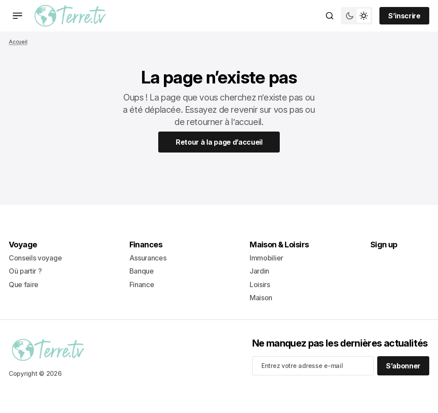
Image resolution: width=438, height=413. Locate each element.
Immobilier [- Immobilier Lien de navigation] (266, 257)
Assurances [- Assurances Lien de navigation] (148, 257)
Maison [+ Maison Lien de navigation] (261, 297)
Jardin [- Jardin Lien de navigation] (259, 271)
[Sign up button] (404, 15)
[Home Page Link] (219, 142)
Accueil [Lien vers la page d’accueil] (18, 41)
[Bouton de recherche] (329, 15)
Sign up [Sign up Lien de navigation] (383, 244)
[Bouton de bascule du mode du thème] (356, 15)
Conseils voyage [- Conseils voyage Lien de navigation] (35, 257)
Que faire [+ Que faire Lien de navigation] (23, 284)
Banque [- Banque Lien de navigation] (141, 271)
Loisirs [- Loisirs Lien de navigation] (260, 284)
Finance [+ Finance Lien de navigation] (141, 284)
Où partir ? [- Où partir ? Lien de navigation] (25, 271)
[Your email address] (313, 365)
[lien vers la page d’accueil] (70, 15)
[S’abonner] (403, 365)
